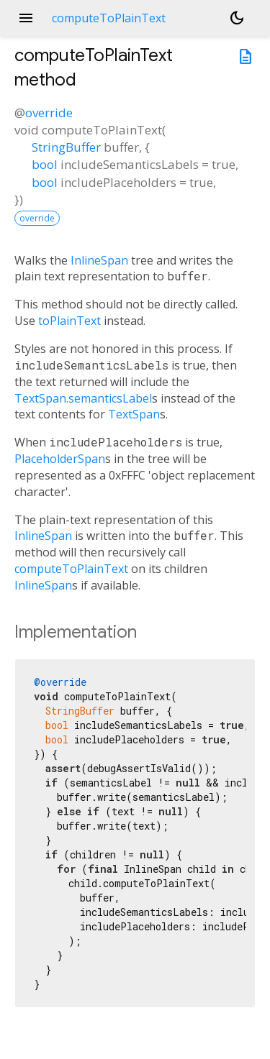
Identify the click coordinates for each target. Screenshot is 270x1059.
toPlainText (69, 321)
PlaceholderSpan (59, 459)
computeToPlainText (71, 569)
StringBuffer (66, 147)
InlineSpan (99, 260)
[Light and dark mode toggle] (236, 17)
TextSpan (134, 414)
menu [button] (26, 18)
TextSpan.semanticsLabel (83, 398)
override (49, 112)
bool (45, 164)
